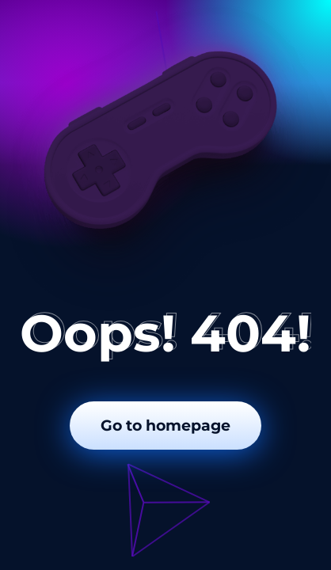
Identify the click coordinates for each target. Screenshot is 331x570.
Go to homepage (165, 425)
